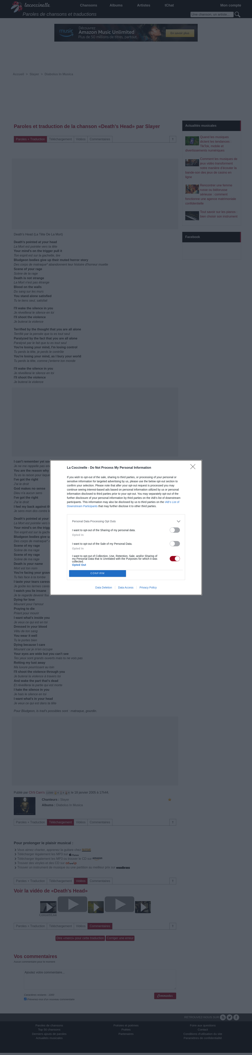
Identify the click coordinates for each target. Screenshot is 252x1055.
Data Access (125, 587)
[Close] (194, 468)
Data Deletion (103, 587)
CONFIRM (97, 573)
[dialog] (126, 527)
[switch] (175, 530)
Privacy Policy (148, 587)
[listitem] (126, 521)
